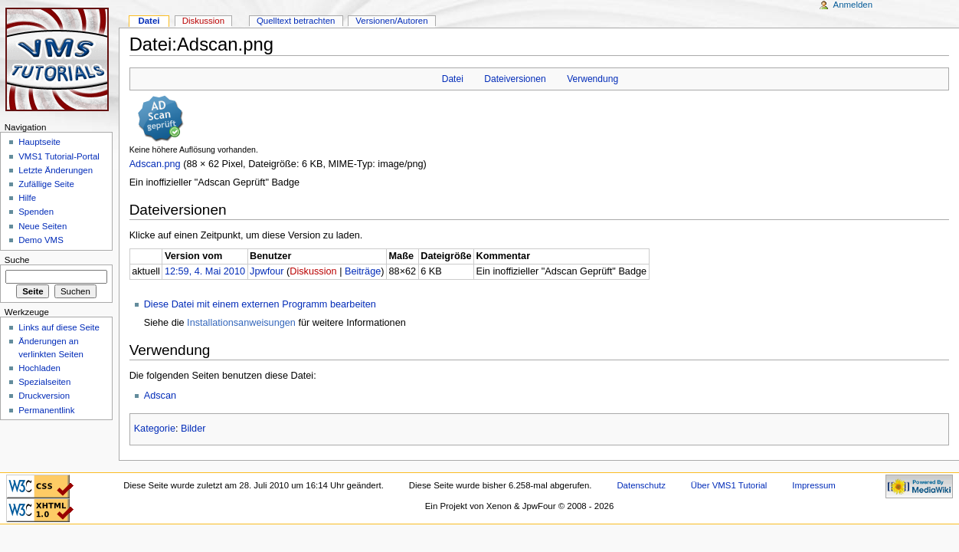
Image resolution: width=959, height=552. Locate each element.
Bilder (193, 428)
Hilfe (27, 197)
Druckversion (44, 395)
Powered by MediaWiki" (919, 486)
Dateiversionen (514, 79)
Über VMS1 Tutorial (729, 485)
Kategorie (154, 428)
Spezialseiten (44, 381)
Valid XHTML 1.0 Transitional (40, 510)
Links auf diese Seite (59, 327)
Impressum (814, 485)
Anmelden (853, 4)
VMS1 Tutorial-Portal (59, 156)
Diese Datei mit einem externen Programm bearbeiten (260, 304)
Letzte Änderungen (55, 170)
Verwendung (592, 79)
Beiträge (363, 271)
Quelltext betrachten (296, 20)
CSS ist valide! (40, 486)
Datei (452, 79)
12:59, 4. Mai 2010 (205, 271)
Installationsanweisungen (241, 322)
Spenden (36, 211)
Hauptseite (39, 141)
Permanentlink (46, 410)
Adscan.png (155, 164)
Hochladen (39, 368)
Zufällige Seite (46, 184)
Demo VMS (41, 240)
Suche (17, 259)
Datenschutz (641, 485)
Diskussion (313, 271)
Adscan (160, 395)
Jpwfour (266, 271)
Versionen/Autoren (391, 20)
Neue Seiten (42, 226)
